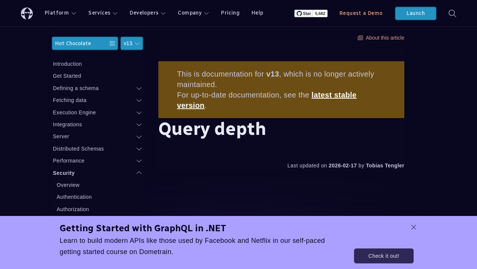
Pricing (230, 13)
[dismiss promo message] (413, 227)
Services (103, 13)
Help (257, 13)
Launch (416, 13)
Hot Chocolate (88, 43)
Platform (60, 13)
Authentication (80, 197)
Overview (74, 185)
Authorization (79, 209)
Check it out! (383, 256)
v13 (132, 43)
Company (193, 13)
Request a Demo (361, 13)
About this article (381, 38)
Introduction (73, 64)
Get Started (73, 76)
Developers (148, 13)
